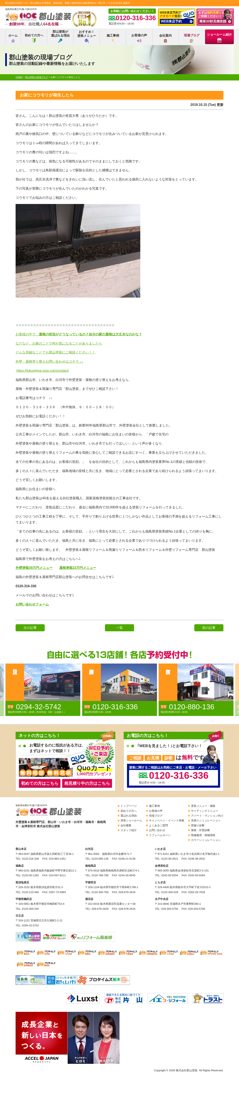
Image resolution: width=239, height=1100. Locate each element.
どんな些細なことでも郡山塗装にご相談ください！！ (55, 352)
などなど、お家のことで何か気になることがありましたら (59, 343)
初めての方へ (34, 38)
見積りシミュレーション (206, 820)
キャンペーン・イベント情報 (166, 820)
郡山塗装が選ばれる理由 (60, 36)
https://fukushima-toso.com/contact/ (42, 370)
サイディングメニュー (204, 810)
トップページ (129, 805)
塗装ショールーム (131, 820)
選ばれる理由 (129, 815)
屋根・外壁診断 (200, 830)
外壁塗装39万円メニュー (34, 568)
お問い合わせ (157, 830)
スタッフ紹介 (129, 830)
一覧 (119, 627)
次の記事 (30, 627)
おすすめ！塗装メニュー (86, 36)
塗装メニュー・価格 (203, 805)
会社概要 (126, 825)
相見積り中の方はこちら (87, 783)
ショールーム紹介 (219, 37)
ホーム (13, 38)
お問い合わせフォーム (32, 604)
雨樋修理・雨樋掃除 (203, 835)
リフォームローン (160, 835)
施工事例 (113, 38)
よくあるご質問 (158, 825)
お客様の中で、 (79, 334)
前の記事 (209, 627)
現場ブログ (192, 38)
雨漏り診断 (198, 825)
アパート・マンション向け (207, 815)
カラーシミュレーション (206, 840)
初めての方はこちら (39, 783)
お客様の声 (139, 38)
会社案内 (165, 38)
